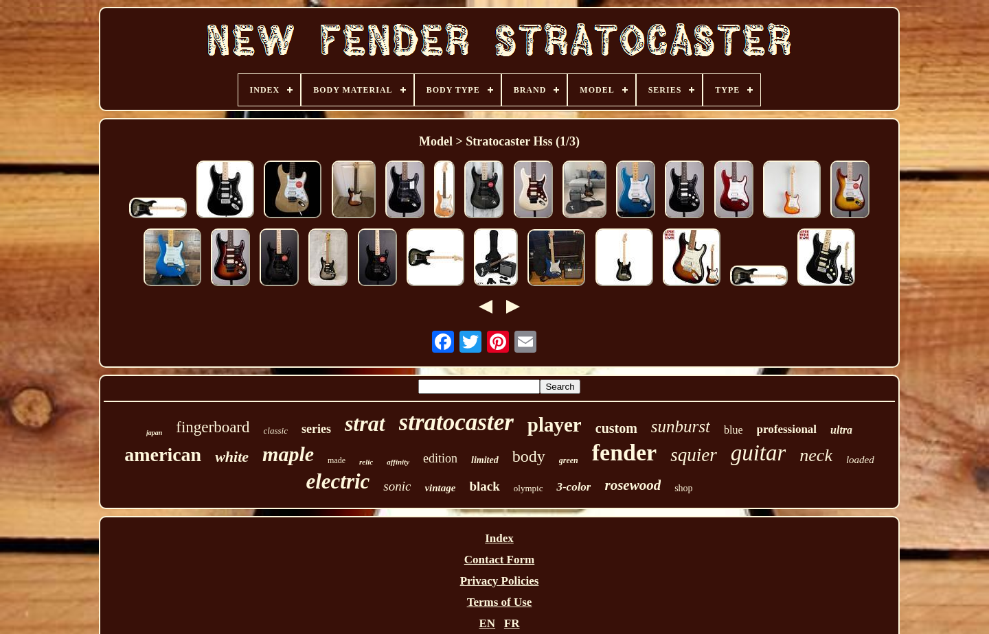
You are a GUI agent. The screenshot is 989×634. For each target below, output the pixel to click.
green (568, 460)
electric (338, 481)
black (484, 486)
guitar (758, 453)
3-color (573, 486)
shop (683, 488)
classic (276, 430)
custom (616, 428)
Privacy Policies (499, 580)
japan (154, 432)
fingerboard (212, 427)
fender (624, 452)
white (232, 456)
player (554, 425)
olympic (528, 488)
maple (288, 454)
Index (499, 538)
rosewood (632, 485)
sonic (397, 486)
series (316, 429)
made (336, 460)
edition (440, 458)
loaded (860, 459)
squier (693, 455)
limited (485, 460)
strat (365, 423)
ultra (841, 430)
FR (512, 623)
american (162, 454)
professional (787, 429)
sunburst (680, 426)
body (528, 456)
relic (366, 462)
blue (733, 430)
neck (815, 455)
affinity (398, 462)
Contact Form (499, 559)
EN (487, 623)
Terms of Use (499, 602)
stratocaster (456, 422)
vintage (439, 487)
